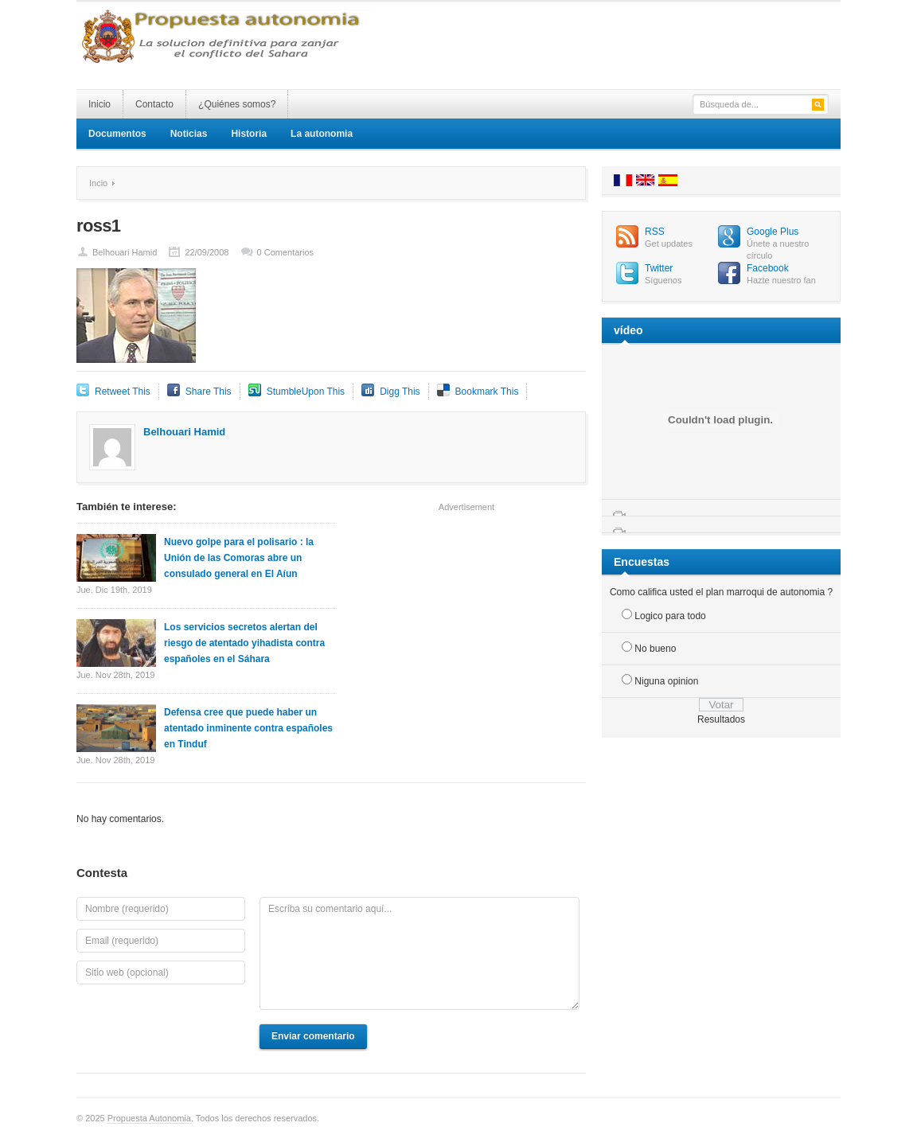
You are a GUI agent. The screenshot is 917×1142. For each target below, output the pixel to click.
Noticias (189, 133)
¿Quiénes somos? (236, 104)
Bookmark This (487, 391)
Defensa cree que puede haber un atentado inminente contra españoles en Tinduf (248, 728)
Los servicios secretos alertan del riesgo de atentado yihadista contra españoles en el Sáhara (244, 643)
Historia (249, 133)
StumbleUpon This (306, 391)
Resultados (721, 719)
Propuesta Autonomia (149, 1118)
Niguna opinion (666, 681)
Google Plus (772, 231)
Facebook (768, 268)
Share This (208, 391)
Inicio (99, 104)
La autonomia (322, 133)
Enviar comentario (313, 1036)
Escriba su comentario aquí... (419, 953)
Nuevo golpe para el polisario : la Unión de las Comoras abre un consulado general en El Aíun (239, 557)
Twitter (659, 268)
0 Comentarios (285, 252)
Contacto (154, 104)
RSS (655, 231)
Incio (98, 183)
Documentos (117, 133)
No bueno (655, 648)
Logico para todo (669, 616)
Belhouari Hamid (124, 252)
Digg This (399, 391)
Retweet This (122, 391)
